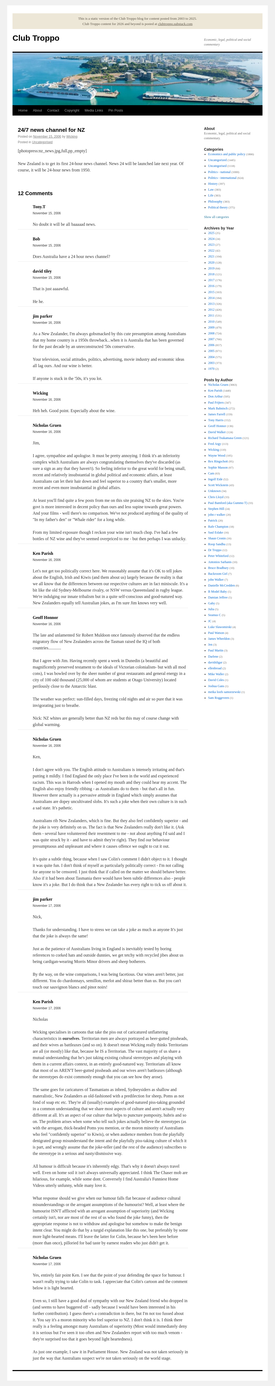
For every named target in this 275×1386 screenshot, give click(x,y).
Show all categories (216, 217)
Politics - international (222, 178)
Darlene (213, 656)
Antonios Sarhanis (220, 562)
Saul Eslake (215, 532)
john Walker (216, 579)
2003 (211, 363)
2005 (211, 351)
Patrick (212, 520)
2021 (211, 256)
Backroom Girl (217, 574)
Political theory (218, 207)
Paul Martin (215, 650)
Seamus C (214, 615)
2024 (211, 239)
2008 (211, 333)
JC (210, 621)
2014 (211, 298)
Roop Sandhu (217, 544)
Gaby (211, 603)
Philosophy (215, 201)
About (37, 110)
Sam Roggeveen (218, 698)
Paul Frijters (216, 402)
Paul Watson (216, 633)
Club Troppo (36, 38)
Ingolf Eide (215, 479)
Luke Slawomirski (220, 627)
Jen (210, 644)
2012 (211, 309)
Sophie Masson (218, 467)
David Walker (217, 432)
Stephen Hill (216, 509)
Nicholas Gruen (218, 385)
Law (211, 189)
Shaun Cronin (217, 538)
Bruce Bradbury (218, 568)
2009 (211, 327)
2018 (211, 274)
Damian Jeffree (218, 597)
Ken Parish (215, 390)
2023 (211, 245)
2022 (211, 250)
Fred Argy (214, 444)
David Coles (216, 680)
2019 (211, 268)
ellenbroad (215, 668)
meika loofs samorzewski (224, 692)
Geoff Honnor (217, 426)
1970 (211, 369)
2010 (211, 321)
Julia (211, 609)
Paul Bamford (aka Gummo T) (227, 503)
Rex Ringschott (218, 461)
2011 (211, 315)
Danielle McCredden (221, 585)
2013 (211, 304)
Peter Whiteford (218, 556)
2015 (211, 292)
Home (23, 110)
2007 (211, 339)
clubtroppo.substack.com (175, 24)
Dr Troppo (215, 550)
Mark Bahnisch (218, 408)
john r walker (216, 514)
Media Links (94, 110)
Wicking (71, 136)
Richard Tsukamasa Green (225, 438)
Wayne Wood (216, 455)
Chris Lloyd (216, 497)
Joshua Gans (216, 686)
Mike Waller (216, 674)
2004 (211, 357)
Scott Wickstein (218, 485)
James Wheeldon (219, 639)
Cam (211, 473)
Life (211, 195)
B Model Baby (217, 591)
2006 (211, 345)
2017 (211, 280)
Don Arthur (215, 396)
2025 (211, 233)
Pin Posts (116, 110)
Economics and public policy (226, 154)
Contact (53, 110)
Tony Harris (215, 420)
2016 (211, 286)
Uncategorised (42, 142)
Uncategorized (217, 160)
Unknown (214, 491)
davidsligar (215, 662)
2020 (211, 262)
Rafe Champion (218, 526)
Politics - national (219, 172)
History (213, 184)
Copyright (71, 110)
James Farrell (216, 414)
